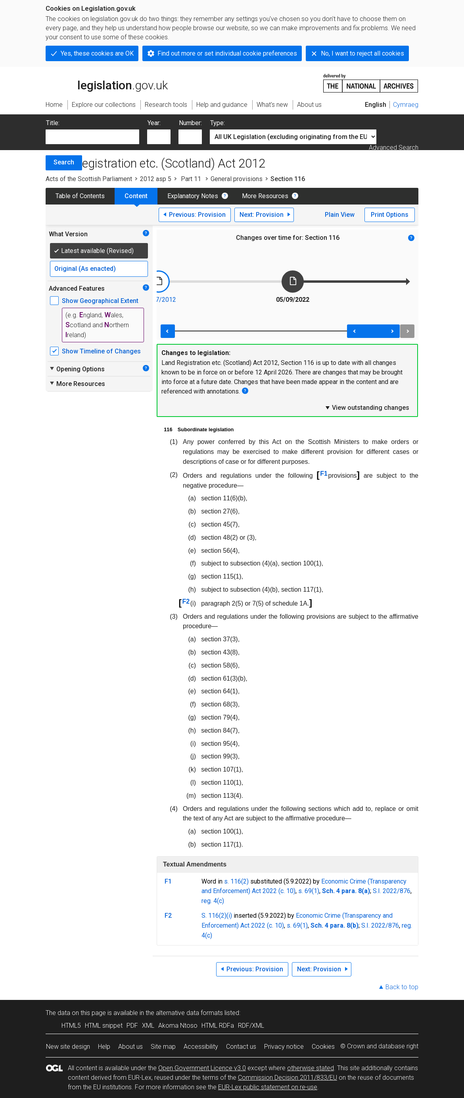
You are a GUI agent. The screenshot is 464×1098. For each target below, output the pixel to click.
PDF (132, 1025)
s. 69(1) (308, 891)
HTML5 (71, 1025)
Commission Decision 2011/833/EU (287, 1077)
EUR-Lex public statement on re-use (267, 1087)
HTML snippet (104, 1025)
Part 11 (191, 179)
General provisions (237, 179)
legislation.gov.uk (107, 82)
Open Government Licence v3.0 (202, 1068)
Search (64, 162)
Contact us (241, 1046)
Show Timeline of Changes (101, 351)
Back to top (401, 987)
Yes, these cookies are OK (97, 53)
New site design (68, 1046)
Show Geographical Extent (100, 301)
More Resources (265, 196)
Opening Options (77, 369)
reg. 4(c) (212, 901)
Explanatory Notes (192, 196)
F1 (324, 473)
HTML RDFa (217, 1025)
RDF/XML (251, 1025)
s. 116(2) (236, 881)
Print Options (389, 214)
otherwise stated (310, 1068)
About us (130, 1046)
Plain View (340, 214)
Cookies (323, 1046)
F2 (186, 601)
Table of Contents (80, 196)
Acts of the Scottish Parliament (89, 179)
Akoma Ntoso (177, 1025)
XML (148, 1025)
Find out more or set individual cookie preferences (227, 53)
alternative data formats (189, 1013)
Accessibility (201, 1046)
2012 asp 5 (155, 179)
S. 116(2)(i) (216, 915)
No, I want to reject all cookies (362, 53)
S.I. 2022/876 (391, 891)
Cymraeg (405, 104)
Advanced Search (393, 147)
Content (136, 196)
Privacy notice (284, 1046)
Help (104, 1046)
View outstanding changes (366, 407)
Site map (163, 1046)
